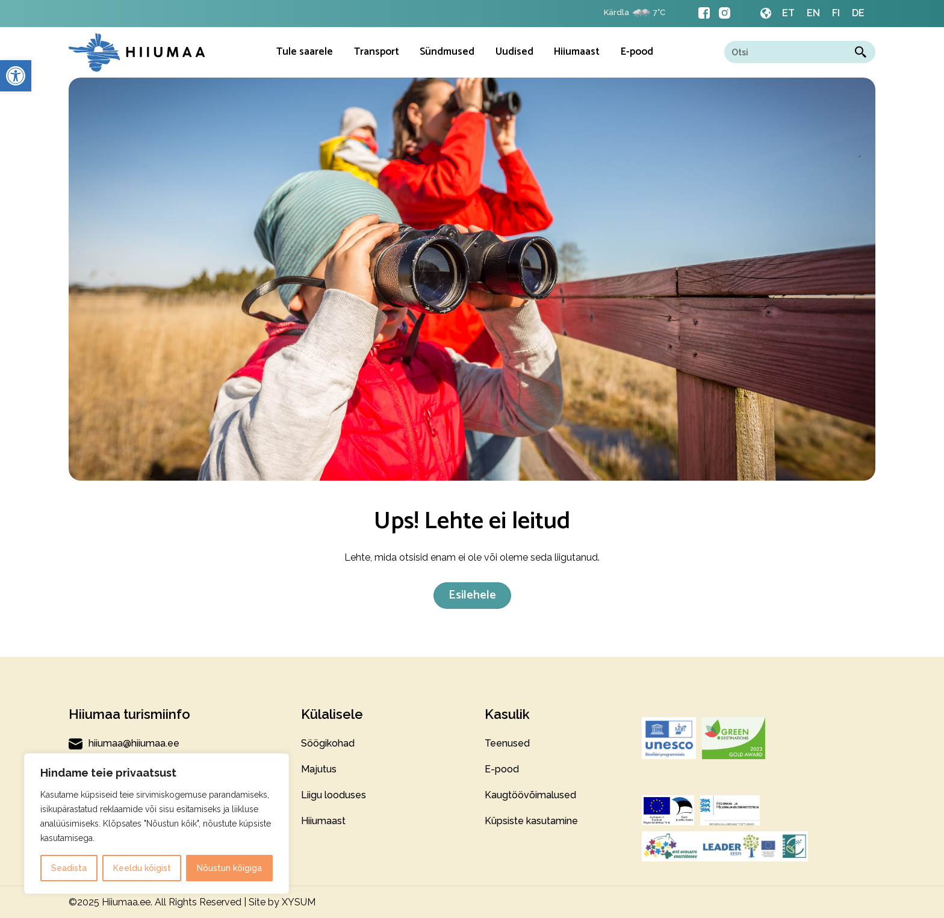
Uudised (514, 51)
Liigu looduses (333, 795)
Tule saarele (304, 51)
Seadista (69, 868)
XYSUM (298, 902)
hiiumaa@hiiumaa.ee (124, 744)
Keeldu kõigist (142, 868)
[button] (15, 75)
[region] (156, 823)
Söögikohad (328, 743)
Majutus (319, 769)
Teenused (507, 743)
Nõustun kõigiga (229, 868)
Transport (376, 51)
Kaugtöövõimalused (530, 795)
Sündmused (447, 51)
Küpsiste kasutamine (531, 821)
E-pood (637, 51)
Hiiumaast (577, 51)
